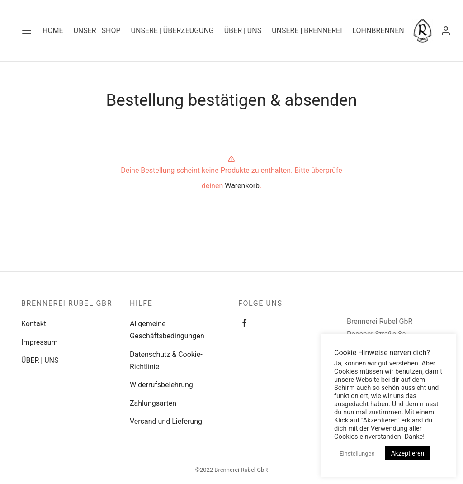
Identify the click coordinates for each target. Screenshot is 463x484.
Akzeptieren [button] (408, 453)
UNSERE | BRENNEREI (307, 30)
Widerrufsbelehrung (161, 384)
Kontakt (33, 323)
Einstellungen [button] (357, 453)
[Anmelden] (445, 30)
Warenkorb (242, 185)
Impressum (39, 342)
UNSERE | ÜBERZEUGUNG (172, 30)
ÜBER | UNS (242, 30)
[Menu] (26, 31)
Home (53, 30)
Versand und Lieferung (166, 421)
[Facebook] (244, 323)
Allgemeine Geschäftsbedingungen (167, 329)
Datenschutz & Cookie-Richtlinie (166, 360)
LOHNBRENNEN (378, 30)
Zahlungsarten (153, 403)
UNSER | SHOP (96, 30)
